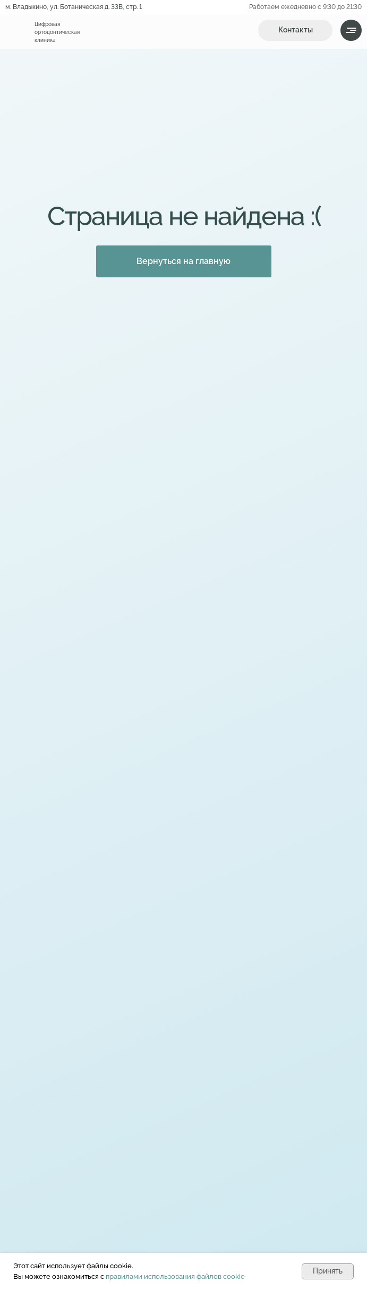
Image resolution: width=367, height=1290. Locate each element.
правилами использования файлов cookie (175, 1276)
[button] (295, 30)
